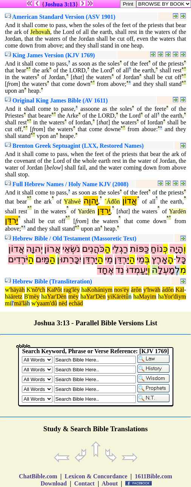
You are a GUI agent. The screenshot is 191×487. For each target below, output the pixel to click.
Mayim (147, 296)
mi (8, 303)
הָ (171, 259)
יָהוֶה (90, 200)
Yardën (86, 211)
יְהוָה (34, 249)
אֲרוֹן (52, 249)
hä (8, 296)
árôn (136, 289)
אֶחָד (105, 270)
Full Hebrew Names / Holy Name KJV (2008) (66, 184)
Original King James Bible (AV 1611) (56, 100)
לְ (177, 270)
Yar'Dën (56, 296)
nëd (63, 303)
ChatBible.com (38, 476)
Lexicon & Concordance (96, 476)
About (109, 483)
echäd (76, 303)
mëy (34, 296)
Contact (84, 483)
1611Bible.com (153, 476)
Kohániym (100, 289)
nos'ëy (121, 289)
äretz (16, 296)
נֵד (120, 270)
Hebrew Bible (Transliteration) (48, 281)
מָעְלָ (166, 270)
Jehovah (40, 32)
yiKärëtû (117, 296)
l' (12, 303)
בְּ (147, 259)
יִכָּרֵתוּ (70, 259)
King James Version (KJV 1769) (50, 55)
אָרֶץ (159, 259)
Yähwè (72, 201)
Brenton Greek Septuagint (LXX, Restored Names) (74, 145)
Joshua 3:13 (60, 4)
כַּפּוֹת (139, 249)
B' (26, 296)
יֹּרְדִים (18, 259)
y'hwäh (152, 289)
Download (53, 483)
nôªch (38, 289)
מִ (183, 270)
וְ (184, 249)
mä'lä (20, 303)
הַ (108, 249)
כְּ (165, 249)
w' (7, 289)
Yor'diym (175, 296)
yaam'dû (47, 303)
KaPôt (54, 289)
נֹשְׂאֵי (71, 249)
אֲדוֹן (129, 200)
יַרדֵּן (104, 210)
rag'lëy (71, 289)
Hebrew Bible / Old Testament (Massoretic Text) (70, 238)
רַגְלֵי (120, 249)
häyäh (17, 289)
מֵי (141, 259)
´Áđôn (112, 201)
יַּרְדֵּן (121, 259)
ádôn (168, 289)
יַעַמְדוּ (137, 270)
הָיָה (176, 249)
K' (29, 289)
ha (84, 289)
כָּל (181, 259)
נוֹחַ (157, 249)
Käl (180, 289)
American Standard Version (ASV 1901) (60, 17)
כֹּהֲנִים (93, 249)
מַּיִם (42, 259)
